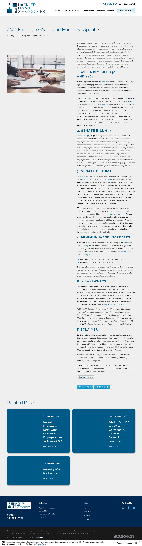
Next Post (102, 387)
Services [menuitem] (76, 11)
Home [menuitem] (57, 11)
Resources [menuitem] (100, 11)
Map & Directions (45, 517)
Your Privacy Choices (34, 537)
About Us (87, 512)
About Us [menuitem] (66, 11)
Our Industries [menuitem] (88, 11)
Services (87, 516)
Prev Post (85, 387)
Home (86, 508)
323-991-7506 (126, 4)
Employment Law (86, 377)
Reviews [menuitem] (110, 11)
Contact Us (126, 11)
